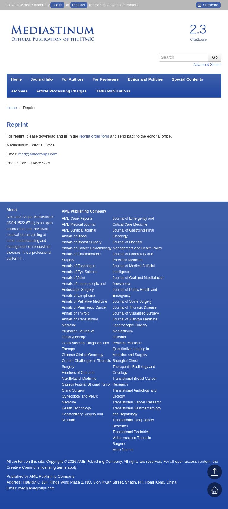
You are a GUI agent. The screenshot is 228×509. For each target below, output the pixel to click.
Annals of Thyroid (75, 313)
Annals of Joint (73, 278)
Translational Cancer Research (137, 402)
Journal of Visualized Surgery (136, 313)
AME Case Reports (77, 218)
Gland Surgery (73, 390)
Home (16, 79)
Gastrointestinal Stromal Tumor (86, 384)
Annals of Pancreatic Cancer (84, 307)
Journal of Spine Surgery (132, 301)
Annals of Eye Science (79, 272)
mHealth (119, 337)
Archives (19, 91)
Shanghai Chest (125, 361)
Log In (57, 5)
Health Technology (76, 408)
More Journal (123, 450)
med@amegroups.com (38, 154)
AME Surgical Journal (79, 230)
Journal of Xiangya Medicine (135, 319)
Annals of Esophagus (78, 266)
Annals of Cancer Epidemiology (86, 248)
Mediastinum (123, 331)
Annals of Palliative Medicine (84, 301)
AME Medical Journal (78, 224)
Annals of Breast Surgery (81, 242)
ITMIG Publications (113, 91)
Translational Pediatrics (131, 432)
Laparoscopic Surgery (130, 325)
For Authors (73, 79)
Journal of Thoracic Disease (135, 307)
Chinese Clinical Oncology (82, 355)
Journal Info (42, 79)
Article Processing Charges (61, 91)
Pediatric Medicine (127, 343)
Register (79, 5)
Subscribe (208, 5)
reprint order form (94, 136)
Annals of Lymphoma (78, 295)
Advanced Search (207, 65)
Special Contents (187, 79)
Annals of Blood (74, 236)
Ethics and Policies (145, 79)
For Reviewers (105, 79)
